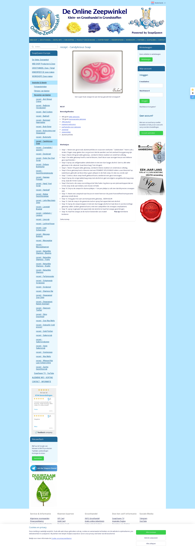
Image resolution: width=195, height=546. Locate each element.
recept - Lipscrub (42, 219)
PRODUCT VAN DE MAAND (86, 40)
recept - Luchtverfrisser (45, 223)
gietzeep (76, 117)
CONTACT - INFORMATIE (41, 381)
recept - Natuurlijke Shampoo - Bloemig (43, 252)
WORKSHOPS (130, 40)
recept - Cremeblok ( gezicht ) (44, 148)
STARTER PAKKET (103, 40)
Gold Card (61, 521)
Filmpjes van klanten (41, 91)
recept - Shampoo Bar (44, 291)
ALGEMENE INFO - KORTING (42, 377)
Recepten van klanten (42, 95)
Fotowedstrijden (40, 86)
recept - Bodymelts (43, 137)
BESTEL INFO (57, 40)
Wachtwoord (145, 91)
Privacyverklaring (37, 521)
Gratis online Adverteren (94, 521)
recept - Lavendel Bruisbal (43, 208)
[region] (81, 537)
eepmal (65, 129)
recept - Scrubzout (43, 287)
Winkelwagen (146, 59)
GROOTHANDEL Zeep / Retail (43, 68)
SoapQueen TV (118, 518)
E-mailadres (144, 82)
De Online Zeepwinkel (40, 60)
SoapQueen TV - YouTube (44, 373)
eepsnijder (66, 132)
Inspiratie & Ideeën (39, 82)
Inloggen (145, 101)
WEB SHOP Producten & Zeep (43, 64)
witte (71, 117)
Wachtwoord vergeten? (148, 107)
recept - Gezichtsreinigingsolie (44, 172)
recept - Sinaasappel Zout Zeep (44, 296)
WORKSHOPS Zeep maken (42, 76)
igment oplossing (69, 124)
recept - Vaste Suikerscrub (41, 347)
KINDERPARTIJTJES (117, 40)
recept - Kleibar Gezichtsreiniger (42, 195)
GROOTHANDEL (45, 40)
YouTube (143, 521)
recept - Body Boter (43, 126)
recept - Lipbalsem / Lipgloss (44, 214)
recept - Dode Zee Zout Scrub (45, 159)
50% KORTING (69, 40)
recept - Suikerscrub (44, 335)
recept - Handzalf (43, 190)
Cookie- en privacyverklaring (61, 541)
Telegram (143, 518)
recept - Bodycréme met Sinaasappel (45, 132)
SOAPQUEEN (151, 40)
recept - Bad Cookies (44, 112)
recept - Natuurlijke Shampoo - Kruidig (43, 265)
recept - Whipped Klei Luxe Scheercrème (44, 361)
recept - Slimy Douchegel (41, 315)
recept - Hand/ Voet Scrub (44, 184)
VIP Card (60, 518)
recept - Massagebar (44, 240)
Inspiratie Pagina (118, 521)
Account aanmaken (148, 133)
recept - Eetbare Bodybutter (42, 165)
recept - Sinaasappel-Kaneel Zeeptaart (44, 303)
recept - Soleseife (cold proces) (45, 326)
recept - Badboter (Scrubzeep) (43, 106)
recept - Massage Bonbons (43, 235)
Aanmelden (38, 458)
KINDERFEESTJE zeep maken (43, 72)
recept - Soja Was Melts (45, 321)
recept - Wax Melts (43, 356)
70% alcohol (66, 122)
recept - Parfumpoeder (45, 276)
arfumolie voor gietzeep (72, 127)
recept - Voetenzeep (44, 352)
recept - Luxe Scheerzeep (41, 229)
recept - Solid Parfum (44, 331)
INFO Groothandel (92, 518)
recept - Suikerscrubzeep (42, 340)
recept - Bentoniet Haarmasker (43, 121)
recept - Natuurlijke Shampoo (43, 271)
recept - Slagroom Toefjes (43, 309)
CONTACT (161, 40)
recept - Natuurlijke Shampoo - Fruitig (43, 258)
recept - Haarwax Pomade (42, 178)
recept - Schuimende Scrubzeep (44, 281)
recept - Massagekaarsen (42, 245)
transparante (74, 119)
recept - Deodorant (43, 154)
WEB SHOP (33, 40)
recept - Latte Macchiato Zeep (45, 201)
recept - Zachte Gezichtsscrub (42, 368)
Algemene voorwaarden (39, 518)
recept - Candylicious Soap (44, 142)
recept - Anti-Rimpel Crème (44, 100)
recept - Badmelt (42, 116)
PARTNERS (141, 40)
